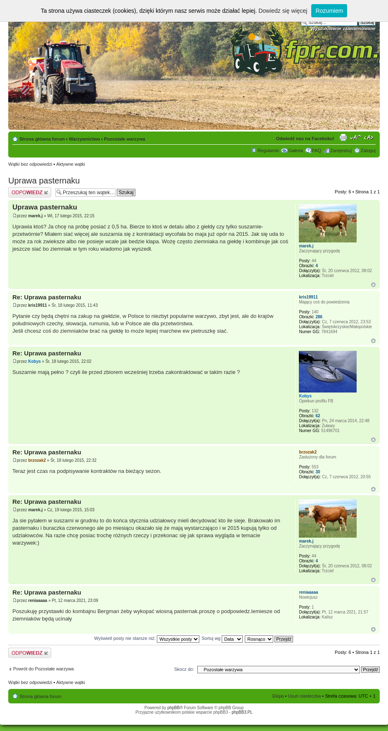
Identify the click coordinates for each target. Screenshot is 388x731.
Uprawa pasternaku (44, 180)
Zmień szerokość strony (370, 137)
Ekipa (278, 695)
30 (317, 472)
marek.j (35, 216)
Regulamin (268, 150)
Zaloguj (368, 150)
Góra (373, 284)
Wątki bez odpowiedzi (30, 164)
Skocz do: (184, 669)
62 (317, 416)
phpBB (173, 707)
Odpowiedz (29, 192)
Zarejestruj (341, 150)
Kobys (34, 361)
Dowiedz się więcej (282, 10)
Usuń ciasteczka (304, 695)
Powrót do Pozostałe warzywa (43, 668)
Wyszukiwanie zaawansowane (343, 28)
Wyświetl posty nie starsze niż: (146, 638)
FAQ (316, 150)
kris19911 (37, 305)
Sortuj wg (222, 638)
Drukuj (343, 137)
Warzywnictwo (84, 138)
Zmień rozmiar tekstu (356, 137)
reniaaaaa (37, 600)
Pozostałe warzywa (124, 138)
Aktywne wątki (70, 164)
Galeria (295, 150)
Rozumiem (329, 10)
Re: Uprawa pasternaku (46, 297)
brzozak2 (37, 460)
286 (318, 317)
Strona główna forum (42, 138)
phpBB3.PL (242, 712)
